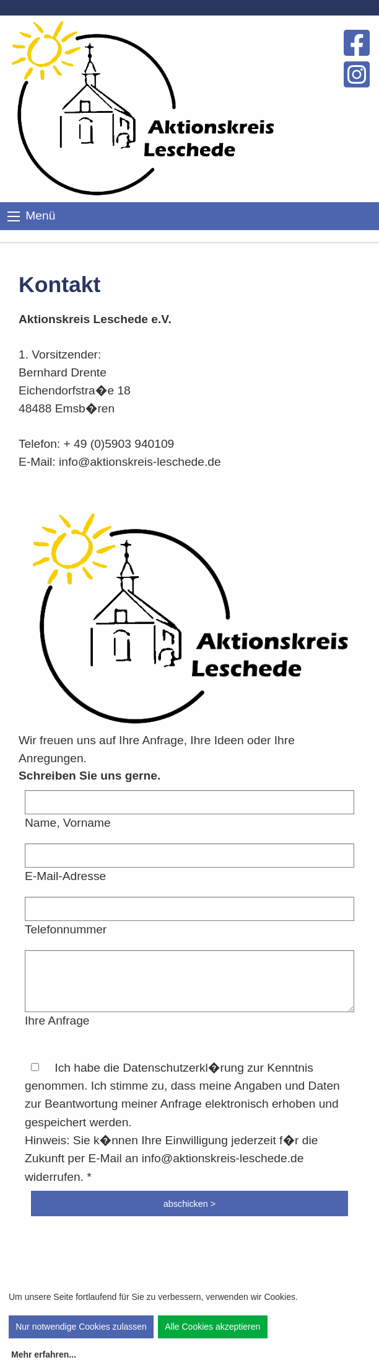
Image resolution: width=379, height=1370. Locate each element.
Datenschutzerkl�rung (183, 1067)
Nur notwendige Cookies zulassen (81, 1327)
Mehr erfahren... (43, 1354)
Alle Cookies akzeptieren (212, 1327)
